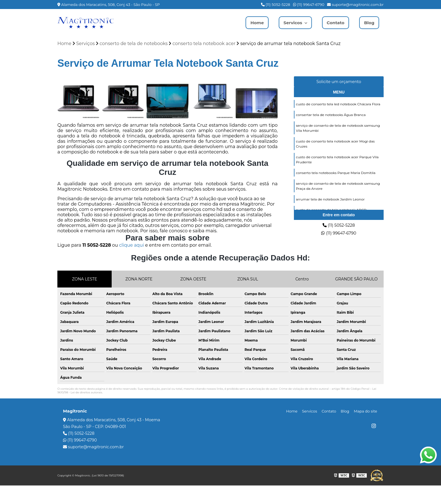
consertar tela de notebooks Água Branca (331, 116)
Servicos (291, 22)
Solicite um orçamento (338, 82)
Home (254, 22)
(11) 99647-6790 (309, 4)
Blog (368, 22)
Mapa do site (366, 411)
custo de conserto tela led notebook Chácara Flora (338, 105)
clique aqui (131, 245)
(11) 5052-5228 (275, 4)
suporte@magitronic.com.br (355, 4)
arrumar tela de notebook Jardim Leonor (330, 203)
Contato (334, 22)
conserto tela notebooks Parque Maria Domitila (335, 176)
